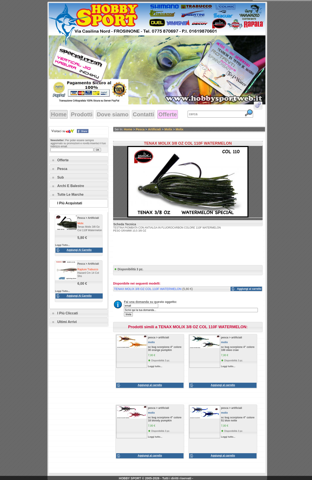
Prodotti (82, 114)
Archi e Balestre (70, 186)
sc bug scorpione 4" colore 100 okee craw (237, 349)
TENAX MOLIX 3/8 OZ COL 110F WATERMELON (147, 289)
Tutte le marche (70, 194)
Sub (60, 177)
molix (168, 129)
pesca (81, 217)
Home (59, 114)
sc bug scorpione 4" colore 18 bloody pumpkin (164, 419)
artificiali (93, 217)
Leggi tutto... (62, 245)
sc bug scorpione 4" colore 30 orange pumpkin (164, 349)
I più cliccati (67, 313)
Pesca (62, 169)
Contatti (143, 114)
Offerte (167, 114)
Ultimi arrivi (67, 322)
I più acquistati (69, 203)
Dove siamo (112, 114)
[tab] (78, 160)
